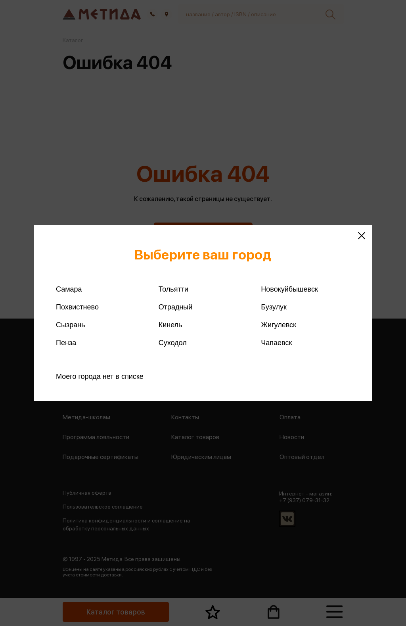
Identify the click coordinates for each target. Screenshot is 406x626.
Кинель (170, 325)
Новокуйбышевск (289, 289)
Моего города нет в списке (100, 376)
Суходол (173, 343)
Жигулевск (278, 325)
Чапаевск (276, 343)
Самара (69, 289)
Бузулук (273, 307)
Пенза (66, 343)
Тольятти (173, 289)
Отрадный (176, 307)
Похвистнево (77, 307)
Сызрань (70, 325)
